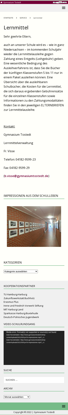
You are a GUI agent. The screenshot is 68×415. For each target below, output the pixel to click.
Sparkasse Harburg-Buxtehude (21, 313)
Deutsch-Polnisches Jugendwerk (21, 317)
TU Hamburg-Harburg (15, 294)
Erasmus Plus (11, 301)
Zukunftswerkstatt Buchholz (19, 298)
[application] (34, 348)
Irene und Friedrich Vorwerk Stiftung (23, 305)
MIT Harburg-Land (13, 309)
